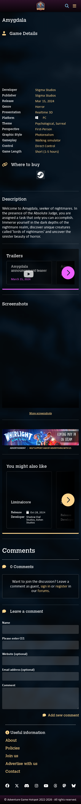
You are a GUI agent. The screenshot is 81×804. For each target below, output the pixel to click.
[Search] (67, 6)
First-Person (43, 129)
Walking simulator (48, 140)
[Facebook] (7, 786)
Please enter (13, 639)
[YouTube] (46, 786)
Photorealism (44, 135)
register (61, 586)
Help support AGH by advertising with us (50, 448)
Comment (8, 685)
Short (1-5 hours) (47, 151)
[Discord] (26, 786)
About (11, 740)
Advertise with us (21, 763)
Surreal (61, 123)
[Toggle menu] (74, 6)
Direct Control (45, 146)
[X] (17, 786)
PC (44, 118)
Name (6, 623)
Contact (12, 771)
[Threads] (55, 786)
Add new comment (61, 715)
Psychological (44, 123)
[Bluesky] (74, 786)
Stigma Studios (45, 90)
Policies (12, 748)
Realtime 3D (44, 112)
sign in (45, 586)
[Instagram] (36, 786)
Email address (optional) (18, 670)
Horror (40, 107)
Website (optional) (14, 654)
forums (43, 590)
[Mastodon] (64, 786)
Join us (11, 756)
